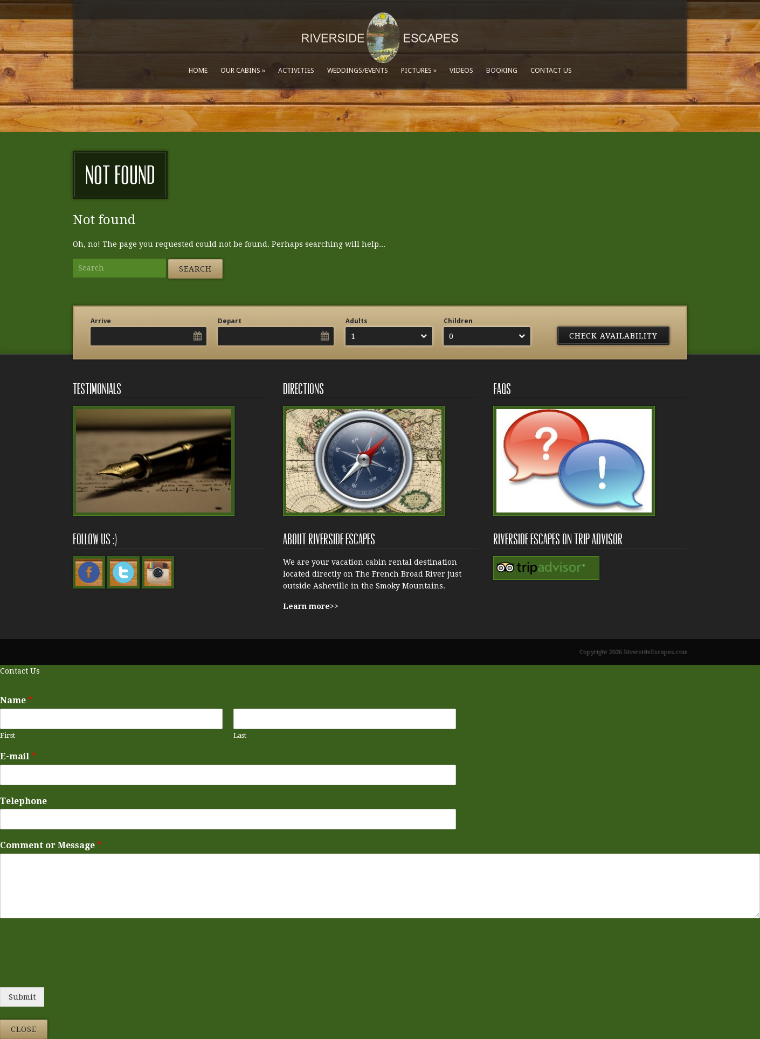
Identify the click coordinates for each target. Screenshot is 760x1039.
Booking (501, 70)
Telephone (23, 801)
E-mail (18, 756)
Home (198, 70)
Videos (461, 70)
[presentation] (82, 969)
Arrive (101, 321)
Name (16, 700)
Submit (22, 997)
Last (239, 735)
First (7, 735)
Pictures (416, 70)
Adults (356, 321)
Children (458, 321)
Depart (229, 321)
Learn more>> (310, 606)
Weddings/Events (357, 70)
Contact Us (551, 70)
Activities (296, 70)
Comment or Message (50, 845)
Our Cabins (240, 70)
